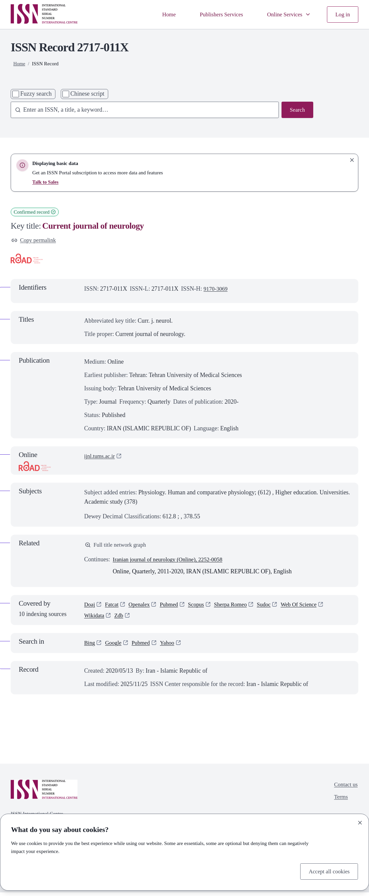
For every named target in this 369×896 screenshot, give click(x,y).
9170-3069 (216, 289)
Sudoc (273, 606)
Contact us (345, 788)
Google (115, 646)
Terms (339, 801)
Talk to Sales (45, 182)
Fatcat (113, 606)
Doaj (90, 606)
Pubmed (173, 606)
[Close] (360, 822)
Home (161, 14)
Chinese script (87, 93)
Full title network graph (117, 546)
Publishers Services (215, 14)
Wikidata (95, 618)
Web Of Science (310, 606)
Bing (90, 646)
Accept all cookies (328, 870)
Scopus (201, 606)
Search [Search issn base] (297, 110)
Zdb (121, 618)
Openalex (142, 606)
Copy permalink (35, 240)
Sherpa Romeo (238, 606)
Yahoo (171, 646)
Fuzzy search (36, 93)
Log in (342, 14)
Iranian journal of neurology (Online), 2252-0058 (172, 561)
